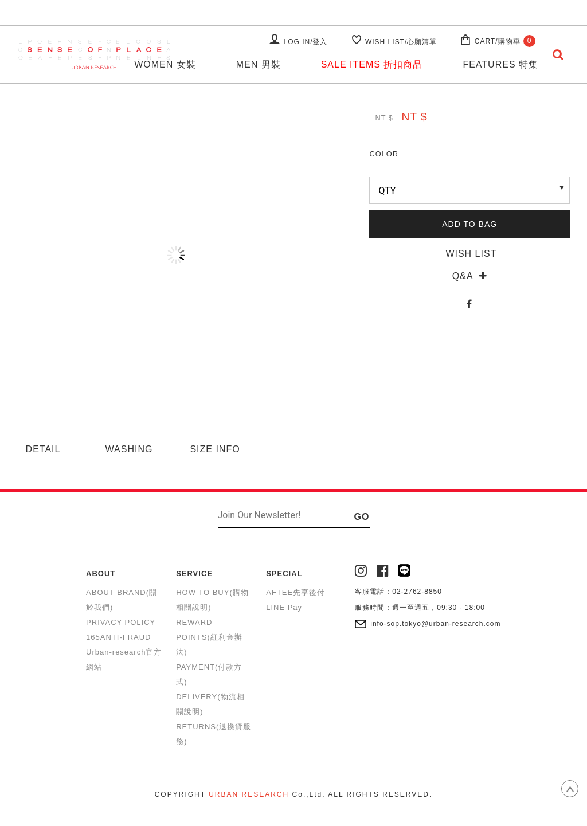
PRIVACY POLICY (120, 622)
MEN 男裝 (258, 64)
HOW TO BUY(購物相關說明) (212, 600)
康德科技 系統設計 (293, 808)
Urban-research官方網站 (124, 659)
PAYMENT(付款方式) (209, 674)
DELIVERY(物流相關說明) (210, 704)
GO (362, 517)
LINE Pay (284, 607)
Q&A (469, 276)
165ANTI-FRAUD (118, 637)
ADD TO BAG (469, 224)
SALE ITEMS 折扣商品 (372, 64)
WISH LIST (469, 254)
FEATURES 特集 (500, 64)
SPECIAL (284, 573)
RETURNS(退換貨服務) (213, 734)
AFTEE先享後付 (295, 592)
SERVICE (194, 573)
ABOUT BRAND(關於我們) (121, 600)
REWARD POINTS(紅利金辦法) (209, 637)
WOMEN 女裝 (165, 64)
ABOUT (100, 573)
